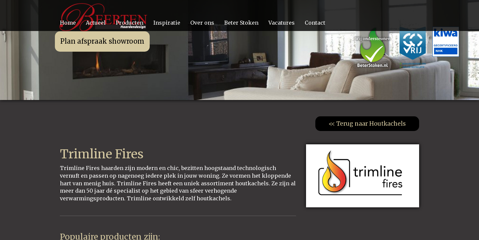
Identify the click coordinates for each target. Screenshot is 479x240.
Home (68, 22)
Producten (129, 22)
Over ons (202, 22)
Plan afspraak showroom (102, 41)
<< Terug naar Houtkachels (367, 123)
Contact (315, 22)
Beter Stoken (241, 22)
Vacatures (281, 22)
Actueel (96, 22)
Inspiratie (166, 22)
